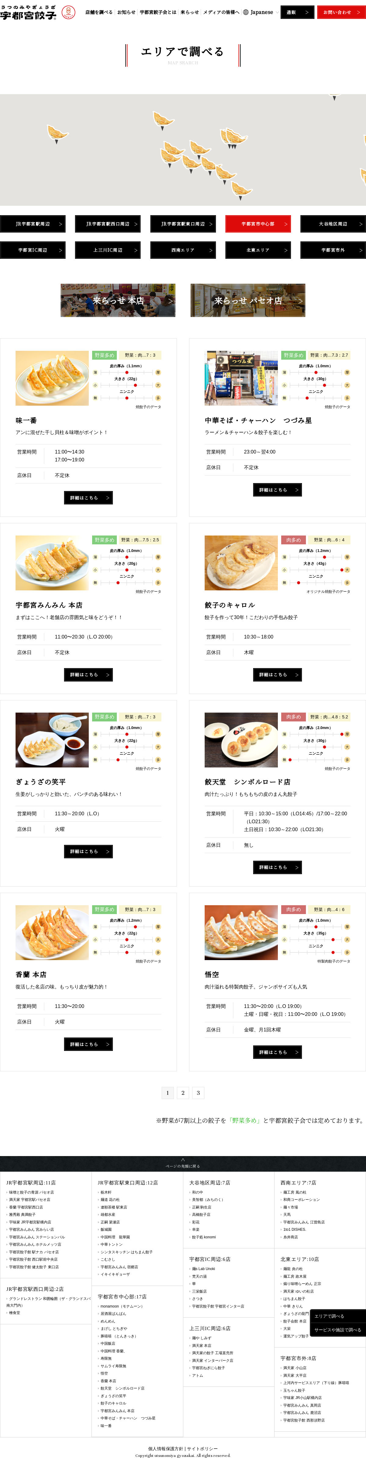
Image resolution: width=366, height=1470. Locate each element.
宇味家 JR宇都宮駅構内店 (30, 1222)
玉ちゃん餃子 (294, 1390)
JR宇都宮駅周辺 (33, 224)
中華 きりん (293, 1306)
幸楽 (195, 1229)
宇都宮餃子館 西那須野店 (304, 1420)
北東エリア (258, 250)
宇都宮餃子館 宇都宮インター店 (218, 1306)
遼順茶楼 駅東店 (114, 1207)
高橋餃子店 (201, 1214)
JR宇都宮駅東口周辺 (183, 224)
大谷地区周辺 (333, 224)
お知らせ (126, 12)
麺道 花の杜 (110, 1200)
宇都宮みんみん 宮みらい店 (31, 1229)
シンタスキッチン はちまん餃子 (127, 1252)
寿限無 (106, 1358)
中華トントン (112, 1244)
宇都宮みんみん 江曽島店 (304, 1222)
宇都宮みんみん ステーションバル (37, 1237)
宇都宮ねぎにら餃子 (208, 1368)
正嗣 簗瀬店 (110, 1222)
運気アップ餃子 (296, 1336)
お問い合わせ (337, 12)
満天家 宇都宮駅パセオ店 (29, 1200)
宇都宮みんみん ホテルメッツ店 (35, 1244)
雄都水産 (108, 1214)
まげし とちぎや (114, 1328)
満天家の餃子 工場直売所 (212, 1353)
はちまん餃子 (294, 1299)
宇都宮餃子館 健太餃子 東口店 (34, 1267)
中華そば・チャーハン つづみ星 (128, 1418)
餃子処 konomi (204, 1237)
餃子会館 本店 (294, 1321)
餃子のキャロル (113, 1403)
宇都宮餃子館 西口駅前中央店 (33, 1259)
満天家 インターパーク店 (212, 1360)
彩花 (195, 1222)
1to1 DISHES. (294, 1229)
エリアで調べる (329, 1315)
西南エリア (183, 250)
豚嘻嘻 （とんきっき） (119, 1336)
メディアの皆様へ (221, 12)
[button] (171, 158)
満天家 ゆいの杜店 (298, 1291)
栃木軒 (106, 1192)
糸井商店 (290, 1237)
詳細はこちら (84, 498)
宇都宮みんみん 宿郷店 (119, 1267)
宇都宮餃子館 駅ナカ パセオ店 (34, 1252)
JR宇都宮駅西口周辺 (108, 224)
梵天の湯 (199, 1276)
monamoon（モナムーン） (123, 1306)
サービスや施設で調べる (337, 1329)
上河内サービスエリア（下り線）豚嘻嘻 (316, 1383)
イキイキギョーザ (115, 1274)
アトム (197, 1375)
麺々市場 (290, 1207)
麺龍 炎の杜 (293, 1269)
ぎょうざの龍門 (296, 1314)
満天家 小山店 (294, 1368)
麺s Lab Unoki (203, 1269)
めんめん (108, 1321)
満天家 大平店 (294, 1375)
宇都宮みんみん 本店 (118, 1411)
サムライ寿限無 (113, 1366)
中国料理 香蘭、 (114, 1351)
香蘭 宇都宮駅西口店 (26, 1207)
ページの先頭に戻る (183, 1166)
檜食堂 (14, 1313)
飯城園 (106, 1229)
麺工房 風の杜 (294, 1192)
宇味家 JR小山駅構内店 (302, 1398)
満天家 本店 (201, 1346)
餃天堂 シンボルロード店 (123, 1388)
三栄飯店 (199, 1291)
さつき (197, 1299)
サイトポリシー (202, 1448)
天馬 (287, 1214)
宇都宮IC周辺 (32, 250)
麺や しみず (201, 1338)
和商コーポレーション (301, 1200)
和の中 (197, 1192)
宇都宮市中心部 (258, 224)
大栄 (287, 1328)
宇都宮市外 (333, 250)
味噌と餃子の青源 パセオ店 (31, 1192)
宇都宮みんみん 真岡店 (302, 1405)
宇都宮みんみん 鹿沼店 (302, 1413)
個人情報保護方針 (165, 1448)
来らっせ (190, 12)
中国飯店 (108, 1343)
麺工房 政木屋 (294, 1276)
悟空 (104, 1373)
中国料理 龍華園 (115, 1237)
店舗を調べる (99, 12)
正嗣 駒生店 (201, 1207)
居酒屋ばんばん (113, 1314)
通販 (291, 12)
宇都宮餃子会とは (158, 12)
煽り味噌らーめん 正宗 (302, 1284)
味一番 (106, 1426)
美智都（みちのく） (208, 1200)
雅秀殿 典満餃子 (22, 1214)
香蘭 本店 (108, 1381)
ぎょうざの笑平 (113, 1396)
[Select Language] (261, 12)
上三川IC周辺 (107, 250)
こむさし (108, 1259)
